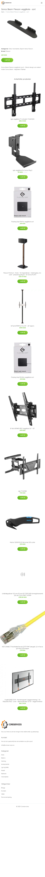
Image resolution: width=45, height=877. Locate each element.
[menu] (42, 3)
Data (10, 49)
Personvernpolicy (6, 797)
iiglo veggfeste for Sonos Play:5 (22, 170)
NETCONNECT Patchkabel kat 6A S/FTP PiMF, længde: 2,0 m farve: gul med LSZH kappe (22, 647)
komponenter (5, 764)
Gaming (3, 761)
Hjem (2, 12)
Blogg (3, 788)
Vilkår (3, 794)
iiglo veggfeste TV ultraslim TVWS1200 (22, 119)
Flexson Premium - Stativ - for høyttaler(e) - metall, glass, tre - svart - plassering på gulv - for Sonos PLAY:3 (22, 274)
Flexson (30, 49)
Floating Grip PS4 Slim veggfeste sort (22, 377)
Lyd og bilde (5, 767)
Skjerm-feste (24, 49)
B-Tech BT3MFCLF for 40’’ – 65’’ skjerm (22, 326)
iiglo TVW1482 (22, 491)
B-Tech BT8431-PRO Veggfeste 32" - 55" (22, 428)
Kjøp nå (7, 60)
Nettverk (3, 773)
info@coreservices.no (7, 745)
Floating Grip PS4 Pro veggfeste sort (22, 222)
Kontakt (3, 791)
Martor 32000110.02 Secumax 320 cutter (22, 542)
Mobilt (3, 770)
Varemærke (15, 49)
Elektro (3, 758)
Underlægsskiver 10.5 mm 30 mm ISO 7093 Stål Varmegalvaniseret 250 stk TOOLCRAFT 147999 (22, 594)
